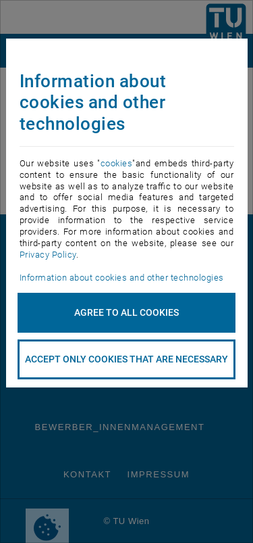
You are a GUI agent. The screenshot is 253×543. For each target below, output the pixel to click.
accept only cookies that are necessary (126, 359)
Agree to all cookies (126, 312)
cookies (117, 163)
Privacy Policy (48, 255)
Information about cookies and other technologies (122, 278)
